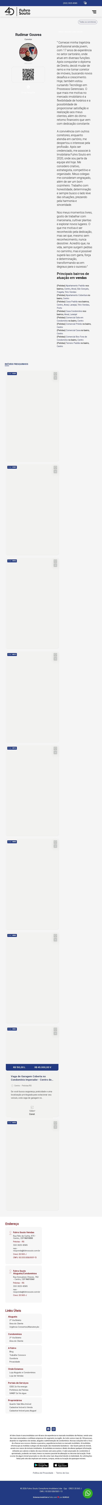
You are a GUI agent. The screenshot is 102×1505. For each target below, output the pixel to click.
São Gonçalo (83, 289)
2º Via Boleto (15, 1320)
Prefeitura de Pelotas (18, 1390)
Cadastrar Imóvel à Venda (21, 1407)
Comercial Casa (73, 330)
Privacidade (14, 1362)
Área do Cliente (16, 1323)
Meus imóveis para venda (70, 31)
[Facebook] (48, 1429)
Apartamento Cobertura (76, 295)
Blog (11, 1351)
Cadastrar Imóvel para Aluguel (22, 1410)
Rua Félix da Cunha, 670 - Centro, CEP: (24, 1237)
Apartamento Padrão (75, 285)
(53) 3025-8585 (20, 1245)
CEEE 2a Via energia (18, 1386)
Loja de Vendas (16, 1376)
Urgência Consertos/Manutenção (24, 1327)
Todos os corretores (87, 22)
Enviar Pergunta (28, 92)
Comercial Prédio (74, 324)
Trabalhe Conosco (17, 1355)
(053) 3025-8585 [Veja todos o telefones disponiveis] (70, 3)
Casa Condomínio (74, 311)
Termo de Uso (62, 1473)
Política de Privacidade (43, 1473)
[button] (85, 2)
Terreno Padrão (73, 343)
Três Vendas (70, 292)
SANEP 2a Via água (17, 1393)
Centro (67, 289)
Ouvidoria (13, 1358)
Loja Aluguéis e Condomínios (22, 1372)
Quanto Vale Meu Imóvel (20, 1404)
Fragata (60, 292)
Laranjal (73, 305)
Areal (73, 289)
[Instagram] (54, 1429)
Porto (59, 308)
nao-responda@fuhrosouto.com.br (26, 1249)
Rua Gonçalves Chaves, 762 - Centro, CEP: (26, 1278)
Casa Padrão (72, 301)
